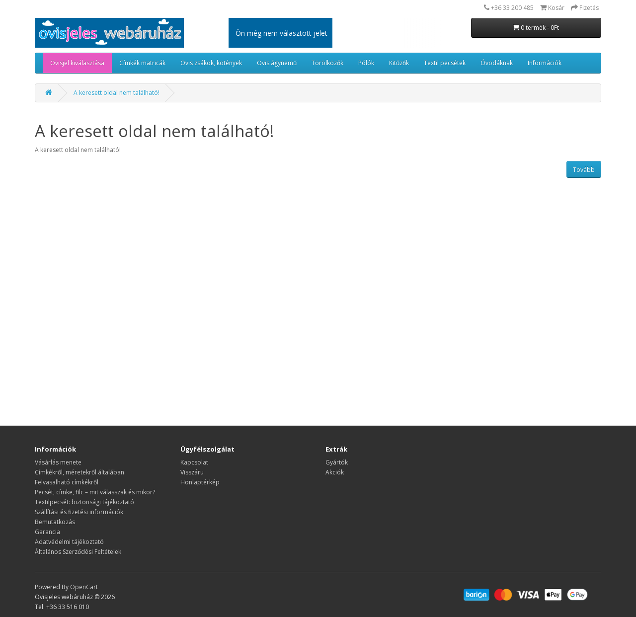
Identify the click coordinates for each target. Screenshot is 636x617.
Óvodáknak (496, 63)
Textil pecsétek (445, 63)
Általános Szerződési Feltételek (78, 551)
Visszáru (192, 472)
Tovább (584, 169)
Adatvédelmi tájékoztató (69, 542)
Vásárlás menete (58, 462)
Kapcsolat (194, 462)
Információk (544, 63)
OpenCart (84, 587)
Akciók (334, 472)
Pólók (366, 63)
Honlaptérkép (200, 482)
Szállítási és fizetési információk (79, 512)
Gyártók (336, 462)
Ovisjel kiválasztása (77, 63)
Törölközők (327, 63)
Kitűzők (399, 63)
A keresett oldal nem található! (116, 92)
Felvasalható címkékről (66, 482)
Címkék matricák (142, 63)
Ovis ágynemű (277, 63)
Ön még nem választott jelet (281, 33)
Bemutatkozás (55, 522)
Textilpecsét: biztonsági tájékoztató (84, 502)
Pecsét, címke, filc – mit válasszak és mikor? (95, 492)
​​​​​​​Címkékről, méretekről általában (79, 472)
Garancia (47, 532)
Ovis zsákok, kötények (211, 63)
